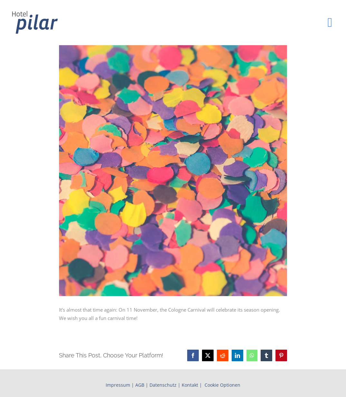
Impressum (118, 385)
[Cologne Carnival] (173, 170)
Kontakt (190, 385)
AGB (139, 385)
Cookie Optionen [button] (222, 385)
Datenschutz (163, 385)
